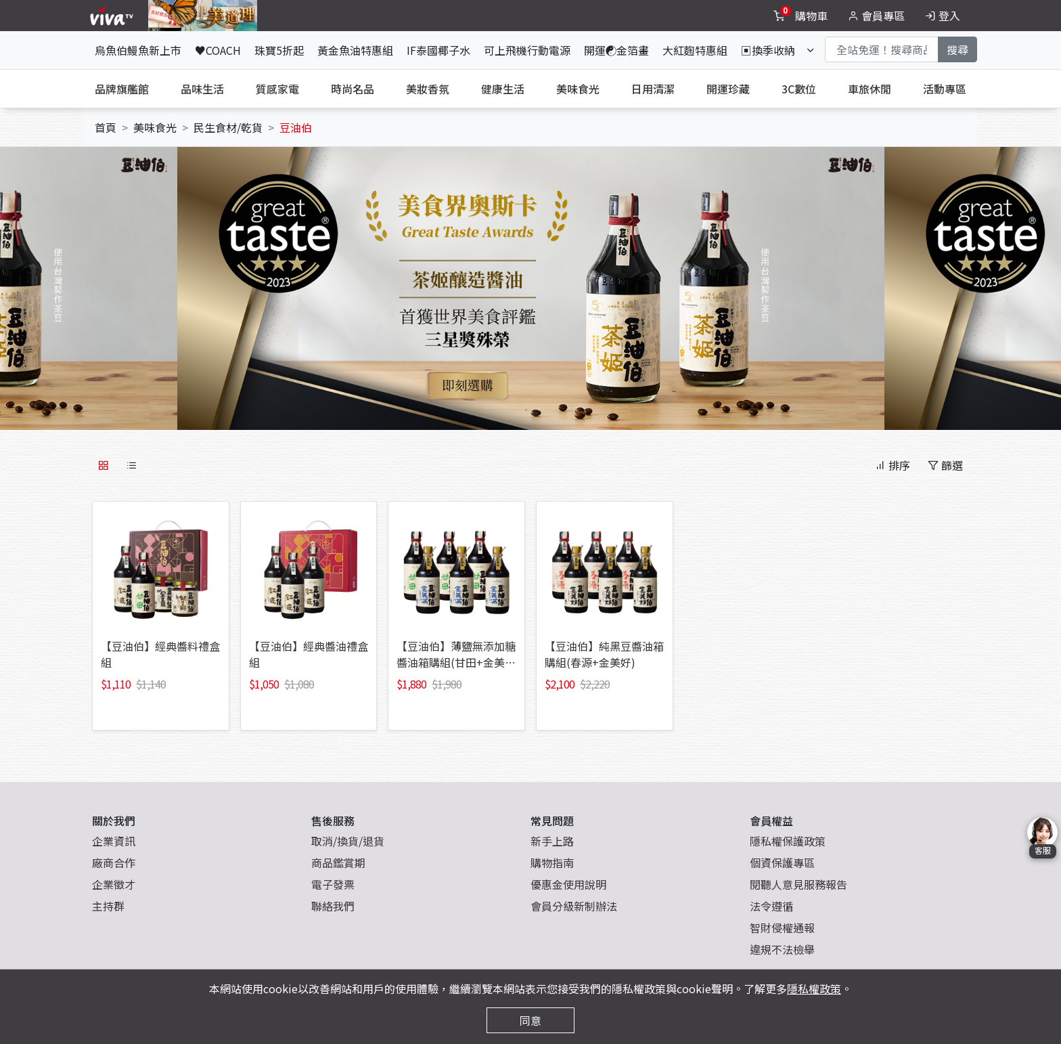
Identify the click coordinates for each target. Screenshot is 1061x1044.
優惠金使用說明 (568, 884)
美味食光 (155, 127)
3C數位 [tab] (799, 89)
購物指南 (552, 862)
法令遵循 (771, 906)
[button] (176, 283)
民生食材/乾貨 (228, 127)
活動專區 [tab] (944, 89)
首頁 (105, 127)
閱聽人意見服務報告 (798, 884)
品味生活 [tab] (202, 89)
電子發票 (333, 884)
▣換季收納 (768, 50)
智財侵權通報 (782, 927)
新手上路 (552, 841)
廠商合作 (113, 862)
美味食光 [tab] (578, 89)
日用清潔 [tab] (653, 89)
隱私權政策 (814, 988)
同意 (530, 1020)
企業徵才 (113, 884)
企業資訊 (113, 841)
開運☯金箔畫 (616, 50)
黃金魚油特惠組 (355, 50)
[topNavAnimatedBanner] (202, 15)
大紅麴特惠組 (694, 50)
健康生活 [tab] (502, 89)
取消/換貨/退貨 (347, 841)
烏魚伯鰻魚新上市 (138, 50)
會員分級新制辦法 (573, 906)
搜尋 (957, 49)
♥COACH (218, 50)
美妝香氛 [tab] (427, 89)
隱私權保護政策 (788, 841)
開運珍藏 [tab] (728, 89)
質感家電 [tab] (277, 89)
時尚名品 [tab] (352, 89)
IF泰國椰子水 (438, 50)
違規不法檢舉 (782, 949)
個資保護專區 (782, 862)
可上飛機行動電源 (527, 50)
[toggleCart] (802, 15)
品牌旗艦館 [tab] (122, 89)
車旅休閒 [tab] (869, 89)
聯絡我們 (333, 906)
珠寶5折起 (279, 50)
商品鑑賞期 (338, 862)
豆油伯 (295, 127)
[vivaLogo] (113, 15)
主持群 (108, 906)
